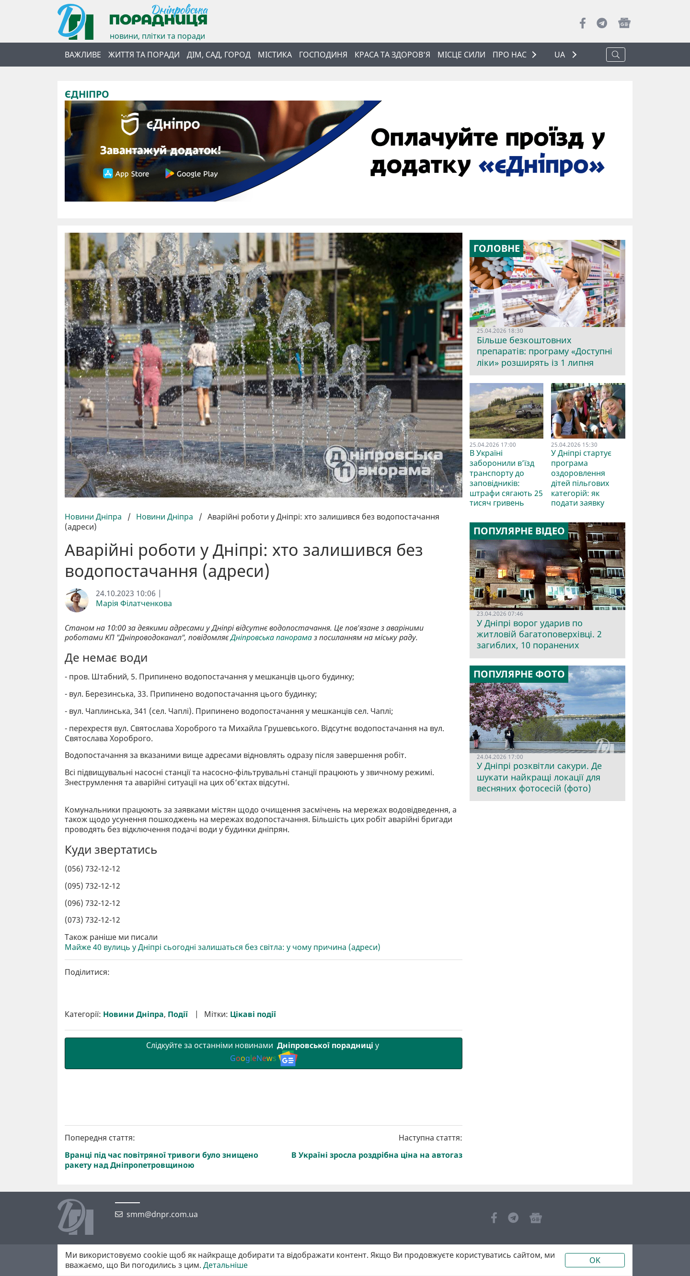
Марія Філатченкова (134, 603)
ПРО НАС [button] (510, 54)
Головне (496, 248)
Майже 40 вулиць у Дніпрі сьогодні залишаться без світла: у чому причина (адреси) (222, 1109)
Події (178, 1176)
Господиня (323, 54)
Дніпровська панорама (271, 637)
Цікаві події (253, 1176)
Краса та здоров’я (392, 54)
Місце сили (461, 54)
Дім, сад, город (219, 54)
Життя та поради (144, 54)
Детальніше (225, 1265)
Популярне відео (519, 531)
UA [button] (560, 55)
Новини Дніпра (94, 516)
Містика (275, 54)
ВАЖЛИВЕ (83, 54)
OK (594, 1260)
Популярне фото (519, 674)
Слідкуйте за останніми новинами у (263, 1214)
